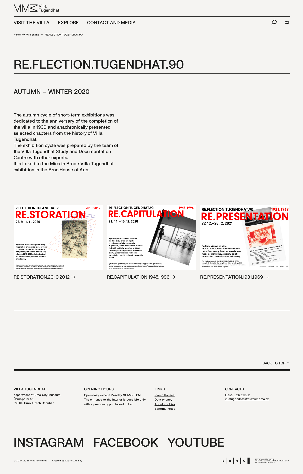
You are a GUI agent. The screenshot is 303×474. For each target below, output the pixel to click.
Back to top (274, 363)
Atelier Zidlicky (73, 460)
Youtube (196, 442)
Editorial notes (165, 408)
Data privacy (164, 399)
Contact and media (111, 23)
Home (17, 34)
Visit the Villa (32, 23)
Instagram (49, 442)
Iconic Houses (165, 395)
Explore (68, 23)
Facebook (125, 442)
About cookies (165, 404)
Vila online (32, 34)
